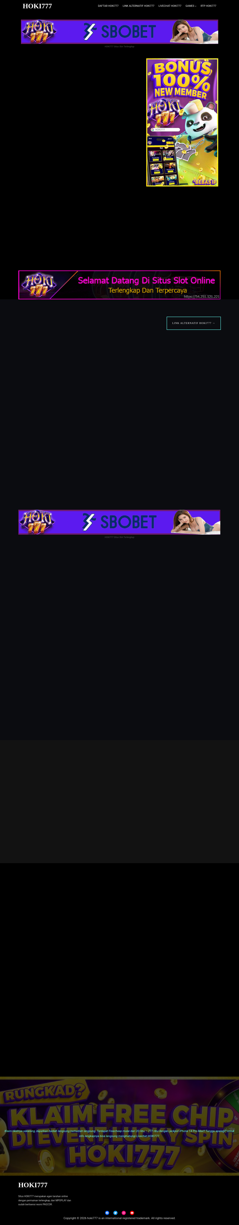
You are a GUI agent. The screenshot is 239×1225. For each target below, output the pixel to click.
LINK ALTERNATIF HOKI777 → (193, 323)
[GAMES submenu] (195, 6)
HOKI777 (37, 6)
